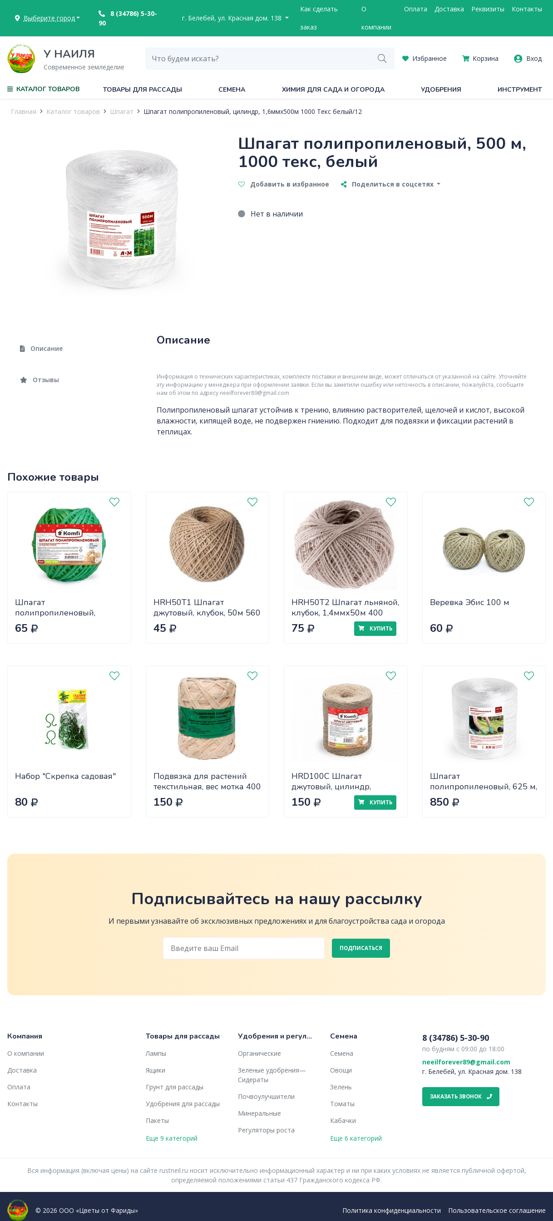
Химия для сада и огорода (333, 89)
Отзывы (39, 379)
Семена (231, 89)
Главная (23, 111)
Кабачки (343, 1120)
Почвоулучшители (266, 1096)
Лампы (156, 1053)
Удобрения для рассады (183, 1103)
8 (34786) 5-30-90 (128, 18)
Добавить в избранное (283, 184)
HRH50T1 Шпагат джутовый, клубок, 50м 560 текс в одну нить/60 (207, 612)
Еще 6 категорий (356, 1138)
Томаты (342, 1103)
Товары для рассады (142, 89)
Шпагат (121, 111)
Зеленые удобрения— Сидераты (272, 1075)
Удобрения (441, 89)
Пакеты (157, 1120)
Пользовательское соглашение (497, 1210)
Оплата (415, 9)
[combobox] (258, 58)
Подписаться (361, 948)
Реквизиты (487, 9)
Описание (41, 348)
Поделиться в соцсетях (388, 184)
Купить (375, 628)
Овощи (341, 1070)
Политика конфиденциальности (391, 1210)
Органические (259, 1053)
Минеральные (259, 1113)
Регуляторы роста (266, 1130)
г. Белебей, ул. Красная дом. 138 (232, 18)
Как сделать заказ (319, 18)
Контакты (527, 9)
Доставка (449, 9)
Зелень (341, 1087)
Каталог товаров (73, 111)
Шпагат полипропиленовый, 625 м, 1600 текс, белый (483, 786)
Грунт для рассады (174, 1087)
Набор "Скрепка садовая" (65, 776)
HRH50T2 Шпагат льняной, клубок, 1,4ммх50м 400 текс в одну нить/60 (345, 612)
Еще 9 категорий (172, 1138)
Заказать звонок (461, 1096)
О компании (376, 18)
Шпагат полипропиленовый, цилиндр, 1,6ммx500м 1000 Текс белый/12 (252, 111)
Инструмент (520, 89)
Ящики (155, 1070)
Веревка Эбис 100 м (469, 602)
